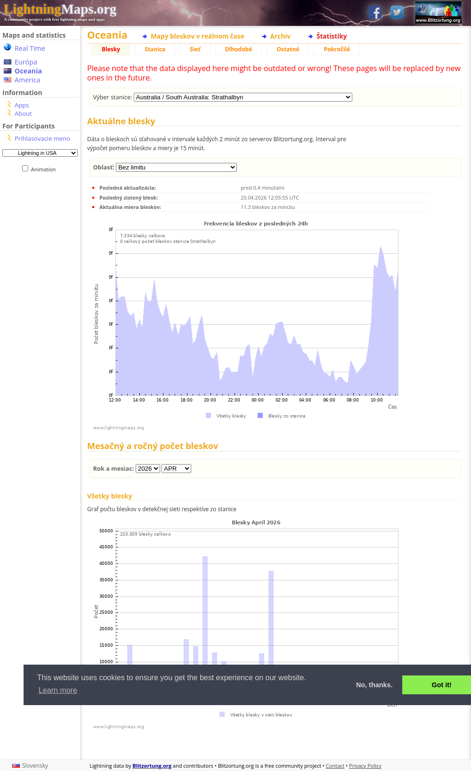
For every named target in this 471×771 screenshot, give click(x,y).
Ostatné (287, 49)
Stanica (155, 49)
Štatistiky (332, 36)
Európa (26, 61)
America (28, 79)
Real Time (30, 48)
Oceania (28, 70)
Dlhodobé (238, 49)
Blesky (111, 49)
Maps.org (60, 8)
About (23, 113)
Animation (45, 169)
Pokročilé (337, 49)
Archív (280, 36)
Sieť (195, 49)
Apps (22, 105)
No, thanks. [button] (374, 685)
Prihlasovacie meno (42, 138)
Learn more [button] (58, 690)
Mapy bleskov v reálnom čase (197, 36)
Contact (335, 765)
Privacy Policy (365, 765)
